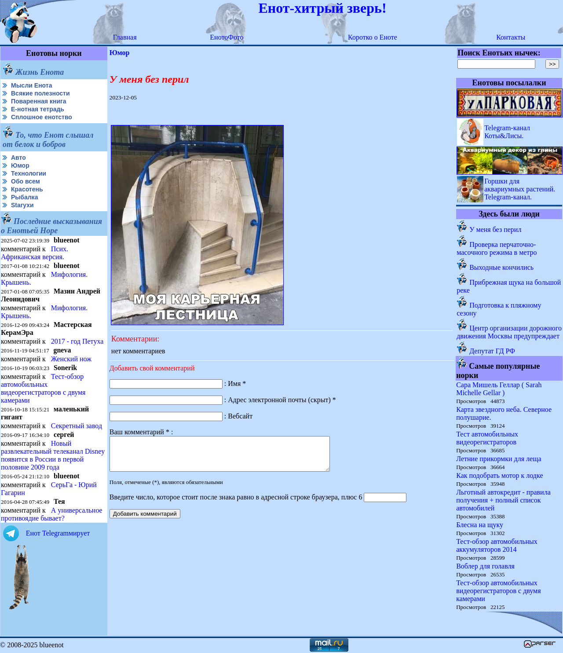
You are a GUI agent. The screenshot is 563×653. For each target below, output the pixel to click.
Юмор (20, 165)
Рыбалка (24, 197)
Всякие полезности (40, 93)
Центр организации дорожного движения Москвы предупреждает (509, 332)
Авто (18, 157)
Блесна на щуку (479, 524)
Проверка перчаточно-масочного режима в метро (497, 248)
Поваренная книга (38, 101)
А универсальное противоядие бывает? (51, 514)
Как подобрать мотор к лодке (499, 475)
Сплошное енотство (41, 117)
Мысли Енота (31, 85)
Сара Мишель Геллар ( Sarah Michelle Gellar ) (498, 388)
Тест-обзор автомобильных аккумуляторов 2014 (496, 545)
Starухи (22, 205)
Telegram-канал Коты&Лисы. (507, 131)
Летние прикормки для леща (498, 458)
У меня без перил (495, 229)
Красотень (27, 189)
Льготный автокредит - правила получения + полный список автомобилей (503, 500)
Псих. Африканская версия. (34, 252)
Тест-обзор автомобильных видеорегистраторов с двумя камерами (43, 388)
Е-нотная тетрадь (37, 109)
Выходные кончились (501, 267)
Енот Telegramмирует (58, 533)
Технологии (28, 173)
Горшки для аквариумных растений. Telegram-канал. (519, 189)
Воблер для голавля (485, 566)
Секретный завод (76, 425)
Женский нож (71, 359)
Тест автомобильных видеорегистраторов (487, 438)
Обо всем (25, 181)
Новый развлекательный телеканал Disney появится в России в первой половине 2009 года (53, 455)
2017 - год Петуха (77, 341)
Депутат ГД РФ (492, 351)
